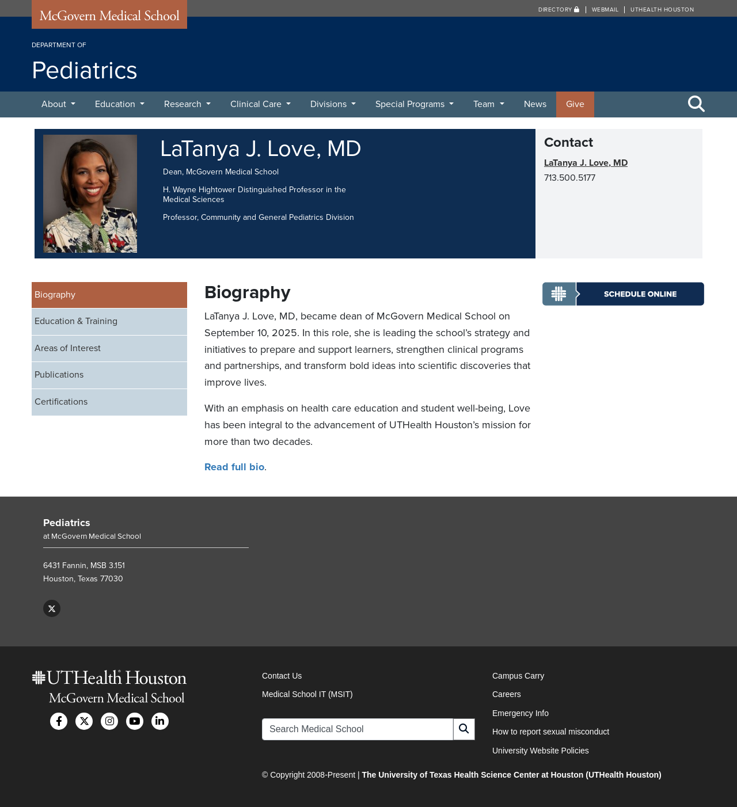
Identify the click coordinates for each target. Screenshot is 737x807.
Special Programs (411, 104)
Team (485, 104)
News (535, 104)
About (55, 104)
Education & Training (76, 321)
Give (575, 104)
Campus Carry (518, 675)
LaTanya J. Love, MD (586, 163)
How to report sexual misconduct (550, 731)
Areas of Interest (68, 348)
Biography (55, 294)
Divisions (329, 104)
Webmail (605, 9)
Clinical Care (257, 104)
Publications (59, 374)
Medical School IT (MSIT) (307, 694)
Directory (559, 9)
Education (116, 104)
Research (184, 104)
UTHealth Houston (662, 9)
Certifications (61, 402)
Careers (506, 694)
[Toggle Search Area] (696, 104)
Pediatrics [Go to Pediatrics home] (66, 522)
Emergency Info (520, 713)
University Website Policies (540, 750)
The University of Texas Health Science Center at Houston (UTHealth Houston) (511, 774)
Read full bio (234, 466)
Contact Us (282, 675)
